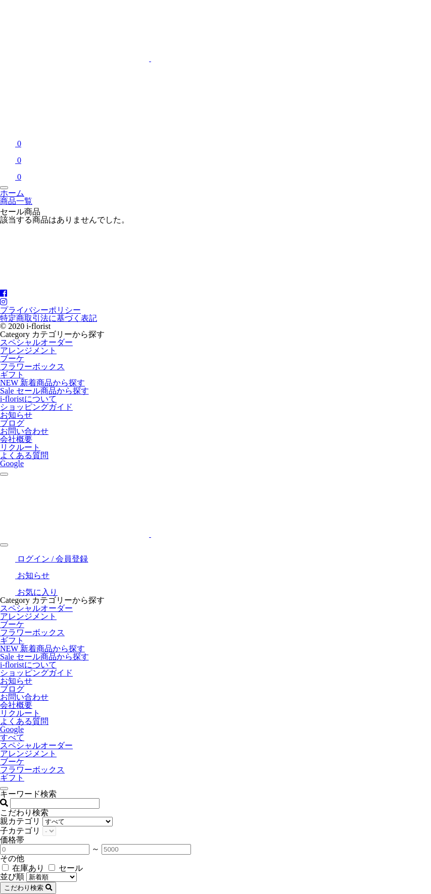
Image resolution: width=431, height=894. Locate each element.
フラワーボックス (32, 366)
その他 (12, 858)
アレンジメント (28, 350)
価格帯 (12, 839)
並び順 (12, 876)
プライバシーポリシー (40, 310)
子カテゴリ (20, 830)
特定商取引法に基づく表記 (48, 318)
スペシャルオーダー (36, 342)
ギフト (12, 374)
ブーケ (12, 358)
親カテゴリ (20, 821)
